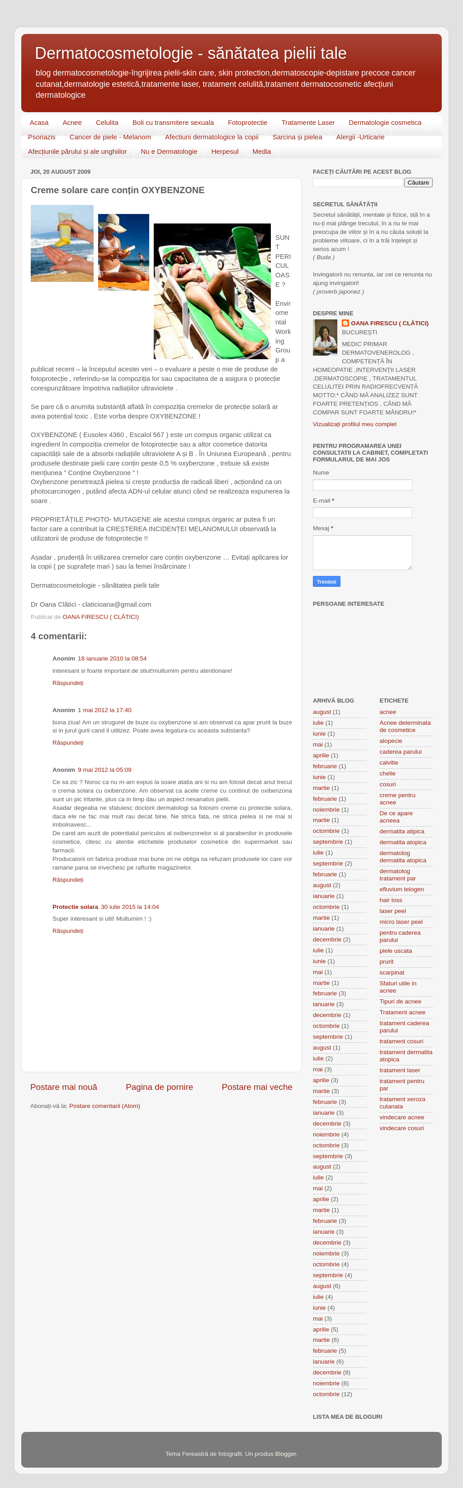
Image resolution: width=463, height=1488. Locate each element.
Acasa (39, 122)
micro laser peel (401, 921)
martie (321, 787)
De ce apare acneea (396, 817)
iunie (319, 733)
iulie (318, 722)
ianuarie (324, 896)
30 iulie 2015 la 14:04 (130, 906)
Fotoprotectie (248, 122)
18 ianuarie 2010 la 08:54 (112, 658)
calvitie (389, 762)
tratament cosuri (402, 1041)
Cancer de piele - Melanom (110, 137)
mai (318, 744)
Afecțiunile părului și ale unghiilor (77, 151)
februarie (325, 766)
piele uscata (396, 950)
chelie (388, 773)
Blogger (285, 1453)
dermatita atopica (403, 842)
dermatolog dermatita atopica (403, 857)
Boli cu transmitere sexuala (173, 122)
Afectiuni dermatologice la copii (212, 137)
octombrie (326, 830)
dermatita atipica (402, 831)
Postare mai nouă (63, 1087)
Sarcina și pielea (297, 137)
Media (262, 151)
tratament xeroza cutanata (402, 1103)
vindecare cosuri (402, 1128)
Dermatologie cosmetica (385, 122)
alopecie (391, 740)
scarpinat (392, 972)
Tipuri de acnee (401, 1001)
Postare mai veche (257, 1087)
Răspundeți (67, 683)
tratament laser (400, 1070)
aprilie (321, 755)
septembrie (328, 841)
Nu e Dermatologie (169, 151)
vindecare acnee (402, 1117)
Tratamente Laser (308, 122)
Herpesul (225, 151)
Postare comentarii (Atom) (104, 1106)
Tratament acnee (403, 1012)
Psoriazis (42, 137)
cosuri (388, 784)
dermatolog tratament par (398, 875)
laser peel (393, 911)
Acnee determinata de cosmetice (405, 726)
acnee (388, 711)
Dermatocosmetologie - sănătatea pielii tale (191, 53)
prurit (387, 961)
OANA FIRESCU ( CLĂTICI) (390, 323)
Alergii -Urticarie (360, 137)
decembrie (327, 939)
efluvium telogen (402, 889)
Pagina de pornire (159, 1087)
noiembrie (326, 809)
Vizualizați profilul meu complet (355, 424)
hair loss (391, 900)
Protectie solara (75, 906)
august (322, 711)
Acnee (72, 122)
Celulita (107, 122)
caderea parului (401, 751)
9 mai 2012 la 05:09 (105, 769)
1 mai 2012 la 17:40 (105, 710)
